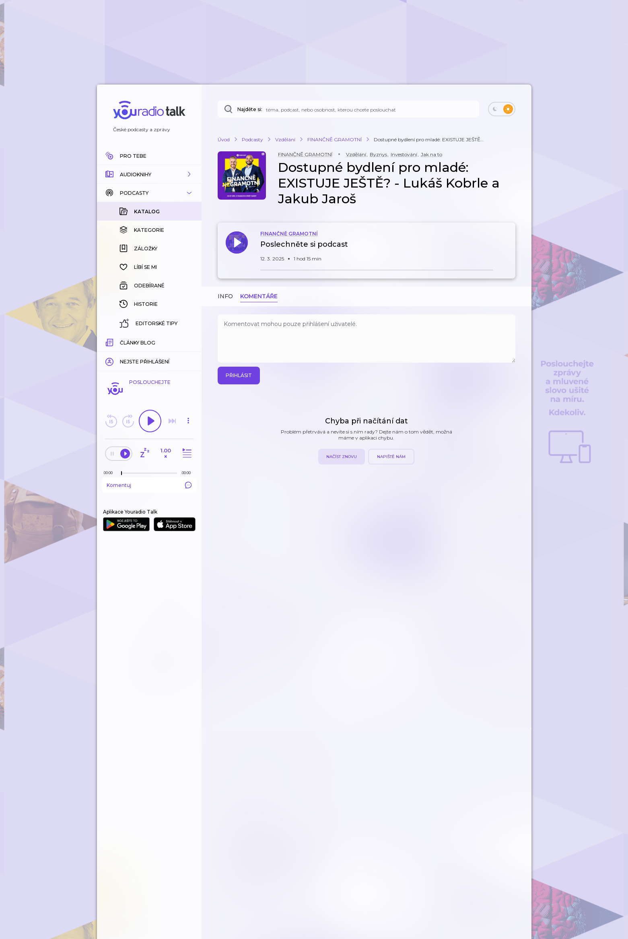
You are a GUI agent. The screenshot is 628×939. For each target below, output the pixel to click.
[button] (149, 174)
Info (225, 296)
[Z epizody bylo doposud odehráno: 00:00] (110, 473)
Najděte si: (249, 109)
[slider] (121, 473)
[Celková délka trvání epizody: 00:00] (188, 473)
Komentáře (259, 296)
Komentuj (149, 485)
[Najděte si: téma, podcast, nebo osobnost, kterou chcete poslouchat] (348, 109)
